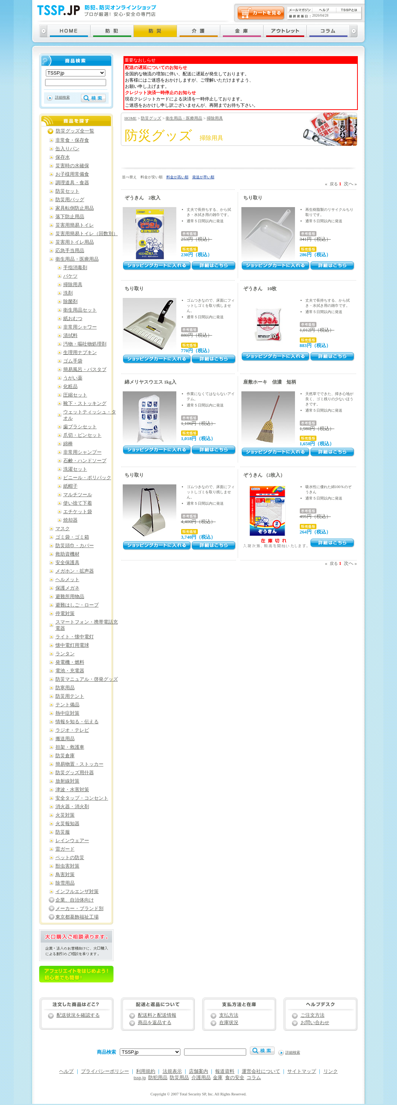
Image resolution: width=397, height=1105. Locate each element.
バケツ (70, 276)
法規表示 (172, 1071)
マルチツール (77, 494)
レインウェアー (72, 840)
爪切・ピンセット (82, 435)
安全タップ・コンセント (81, 798)
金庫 (218, 1077)
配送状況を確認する (78, 1015)
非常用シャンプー (82, 452)
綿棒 (68, 443)
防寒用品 (65, 687)
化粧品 (70, 386)
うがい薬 (72, 378)
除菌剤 (70, 301)
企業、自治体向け (74, 900)
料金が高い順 (177, 177)
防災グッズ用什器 (74, 772)
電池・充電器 (69, 670)
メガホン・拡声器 (74, 571)
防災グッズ (151, 118)
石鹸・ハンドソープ (84, 460)
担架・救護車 (69, 747)
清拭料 (70, 335)
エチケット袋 (77, 511)
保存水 (62, 157)
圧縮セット (75, 395)
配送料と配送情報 (157, 1015)
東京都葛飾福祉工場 (77, 917)
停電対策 (65, 613)
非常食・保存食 (72, 140)
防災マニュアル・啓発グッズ (86, 679)
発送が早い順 (203, 177)
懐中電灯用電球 (72, 645)
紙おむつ (72, 318)
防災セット (67, 191)
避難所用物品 (69, 596)
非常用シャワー (80, 327)
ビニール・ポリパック (87, 477)
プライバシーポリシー (105, 1071)
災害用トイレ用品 (74, 242)
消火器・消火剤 (72, 806)
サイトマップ (301, 1071)
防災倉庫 (65, 755)
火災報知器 (67, 823)
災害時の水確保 (72, 165)
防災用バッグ (69, 199)
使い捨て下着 (77, 503)
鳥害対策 (65, 874)
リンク (330, 1071)
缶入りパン (67, 148)
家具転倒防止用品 (74, 208)
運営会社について (261, 1071)
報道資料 (224, 1071)
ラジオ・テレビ (72, 730)
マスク (62, 528)
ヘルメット (67, 579)
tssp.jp (140, 1077)
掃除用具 (215, 118)
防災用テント (69, 696)
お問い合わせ (315, 1022)
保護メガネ (67, 588)
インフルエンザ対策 (77, 891)
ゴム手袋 (72, 361)
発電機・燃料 (69, 662)
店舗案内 (198, 1071)
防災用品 (179, 1077)
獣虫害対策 (67, 866)
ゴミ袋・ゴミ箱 (72, 537)
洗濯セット (75, 469)
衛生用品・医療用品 (184, 118)
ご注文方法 (313, 1015)
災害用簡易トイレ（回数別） (86, 233)
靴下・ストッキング (84, 403)
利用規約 (145, 1071)
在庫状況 (228, 1022)
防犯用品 (157, 1077)
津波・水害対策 (72, 789)
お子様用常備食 (72, 174)
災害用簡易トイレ (74, 225)
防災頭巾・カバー (74, 545)
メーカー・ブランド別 (79, 908)
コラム (254, 1077)
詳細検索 (62, 97)
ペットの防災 (69, 857)
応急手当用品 (69, 250)
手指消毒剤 (75, 267)
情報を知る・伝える (77, 721)
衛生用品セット (80, 310)
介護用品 (201, 1077)
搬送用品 (65, 738)
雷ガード (65, 849)
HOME (131, 118)
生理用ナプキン (80, 352)
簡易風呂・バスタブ (84, 369)
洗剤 (68, 293)
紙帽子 (70, 486)
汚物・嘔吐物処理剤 (84, 344)
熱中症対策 (67, 713)
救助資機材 (67, 554)
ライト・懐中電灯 (74, 636)
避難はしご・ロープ (77, 605)
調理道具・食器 (72, 182)
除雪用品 (65, 883)
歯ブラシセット (80, 426)
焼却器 (70, 520)
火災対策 (65, 815)
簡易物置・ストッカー (79, 764)
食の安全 (234, 1077)
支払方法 (228, 1015)
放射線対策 (67, 781)
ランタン (65, 653)
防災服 (62, 832)
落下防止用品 (69, 216)
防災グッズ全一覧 (75, 131)
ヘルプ (66, 1071)
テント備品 (67, 704)
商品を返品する (155, 1022)
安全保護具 (67, 562)
